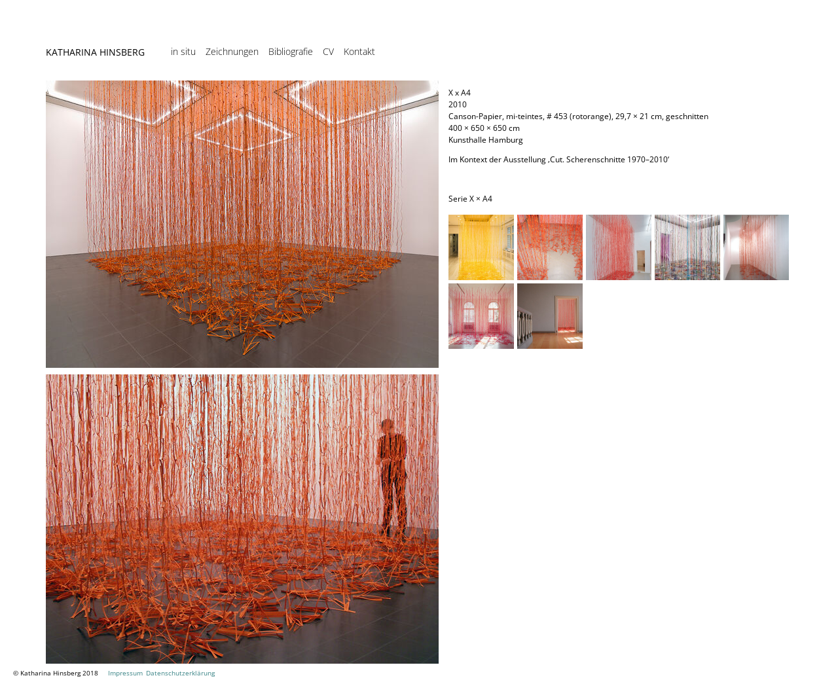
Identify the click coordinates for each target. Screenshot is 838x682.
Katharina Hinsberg (95, 52)
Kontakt (359, 52)
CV (328, 52)
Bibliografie (290, 52)
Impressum (125, 672)
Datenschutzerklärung (180, 672)
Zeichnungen (232, 52)
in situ (183, 52)
